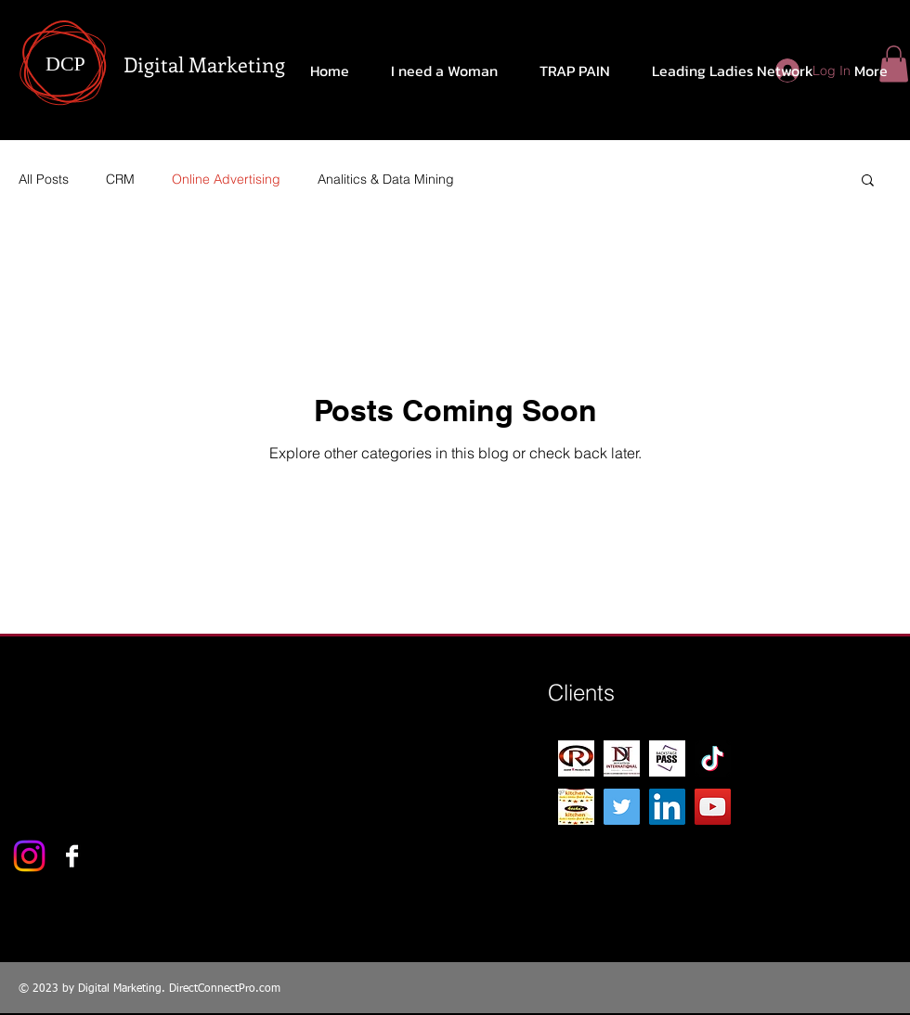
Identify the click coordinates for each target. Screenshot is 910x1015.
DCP (65, 63)
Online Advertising (226, 179)
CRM (120, 179)
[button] (868, 181)
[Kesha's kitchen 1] (576, 807)
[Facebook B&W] (72, 856)
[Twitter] (622, 807)
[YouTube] (713, 807)
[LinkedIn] (667, 807)
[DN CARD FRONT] (622, 758)
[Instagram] (29, 856)
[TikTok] (713, 758)
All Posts (44, 179)
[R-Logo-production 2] (576, 758)
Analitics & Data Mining (386, 179)
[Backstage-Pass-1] (667, 758)
